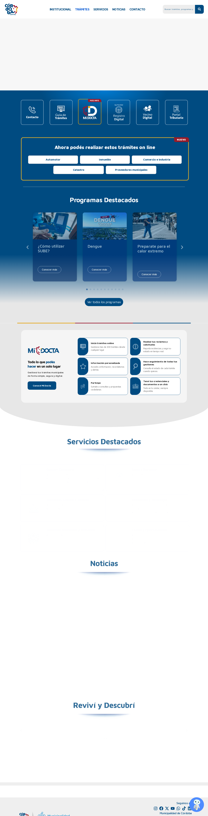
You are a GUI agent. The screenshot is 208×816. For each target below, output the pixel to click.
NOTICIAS (118, 9)
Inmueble (105, 159)
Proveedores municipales (131, 169)
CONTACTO (137, 9)
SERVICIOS (100, 9)
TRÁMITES (82, 9)
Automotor (53, 159)
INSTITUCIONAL (60, 9)
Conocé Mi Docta (42, 385)
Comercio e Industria (156, 159)
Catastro (78, 169)
